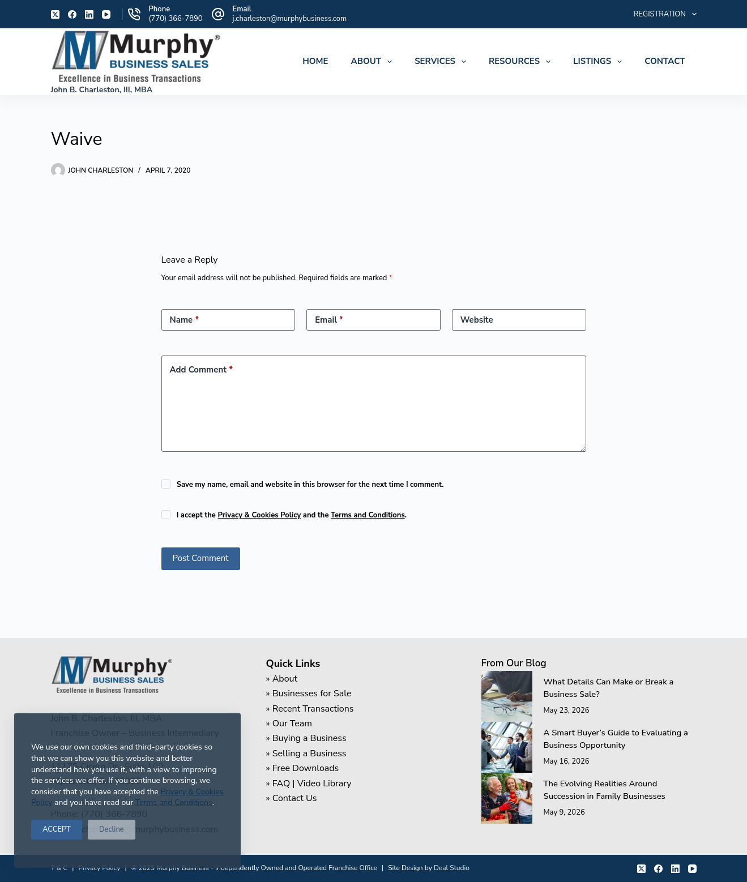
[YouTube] (106, 14)
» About (282, 679)
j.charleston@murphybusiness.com (290, 19)
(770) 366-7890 (176, 19)
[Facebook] (72, 14)
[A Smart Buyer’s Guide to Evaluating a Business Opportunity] (506, 747)
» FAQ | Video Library (309, 783)
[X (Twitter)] (55, 14)
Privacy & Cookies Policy (259, 515)
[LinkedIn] (89, 14)
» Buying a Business (306, 738)
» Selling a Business (306, 753)
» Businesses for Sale (309, 693)
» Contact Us (291, 798)
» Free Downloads (302, 768)
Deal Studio (451, 867)
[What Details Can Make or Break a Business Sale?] (506, 696)
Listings (599, 61)
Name (184, 320)
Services (443, 61)
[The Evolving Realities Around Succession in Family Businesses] (506, 798)
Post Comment (201, 558)
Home (315, 61)
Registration (665, 14)
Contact (664, 61)
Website (476, 320)
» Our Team (289, 723)
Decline (111, 829)
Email (329, 320)
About (373, 61)
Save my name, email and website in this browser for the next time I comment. (310, 484)
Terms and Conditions (173, 802)
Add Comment (201, 370)
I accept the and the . (292, 515)
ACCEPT (56, 829)
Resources (522, 61)
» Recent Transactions (310, 709)
